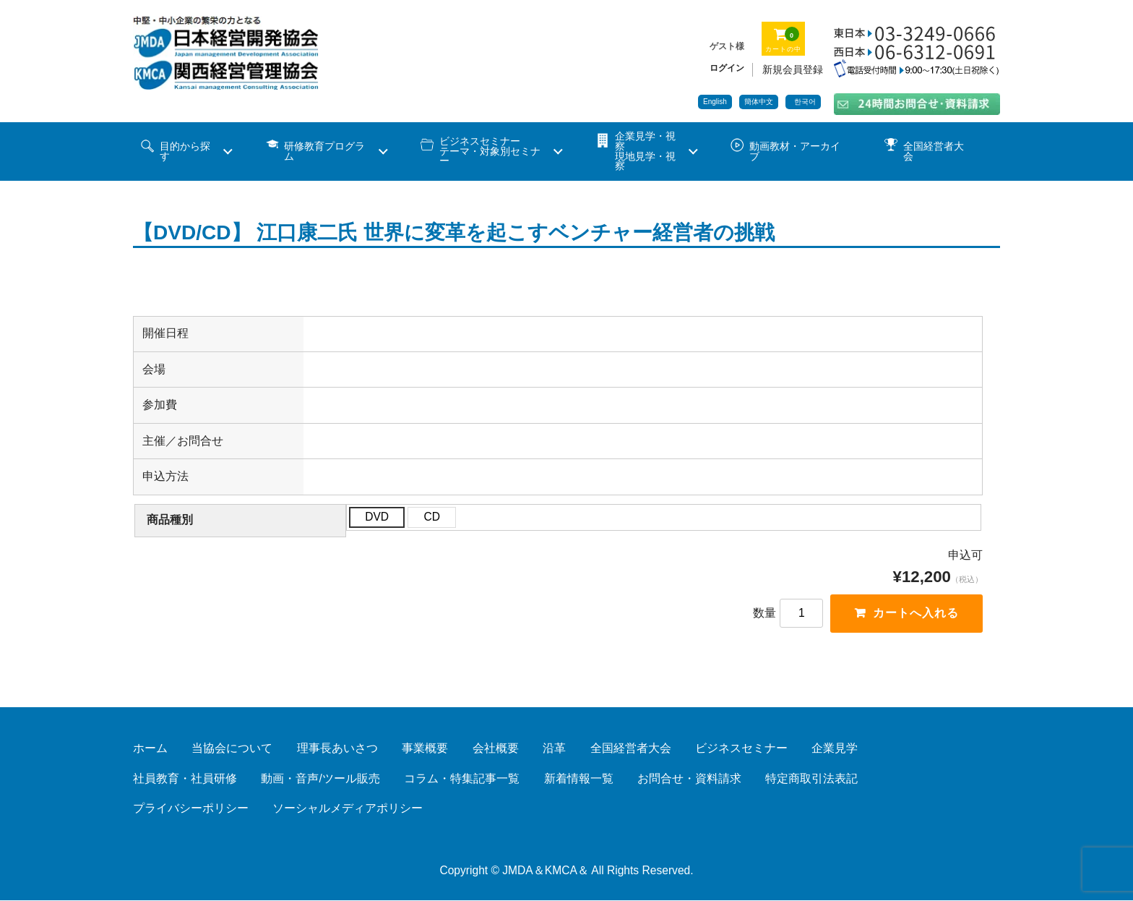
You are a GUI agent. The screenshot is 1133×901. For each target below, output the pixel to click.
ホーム (150, 749)
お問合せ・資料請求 (689, 779)
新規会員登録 (792, 69)
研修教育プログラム (324, 151)
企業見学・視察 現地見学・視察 (645, 151)
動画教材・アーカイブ (794, 151)
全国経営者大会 (933, 151)
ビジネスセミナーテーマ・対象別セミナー (489, 151)
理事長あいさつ (337, 749)
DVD (377, 517)
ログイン (727, 68)
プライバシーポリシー (191, 809)
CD (431, 517)
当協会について (231, 749)
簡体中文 (758, 102)
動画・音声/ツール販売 (320, 779)
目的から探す (185, 151)
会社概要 (496, 749)
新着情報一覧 (578, 779)
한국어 (805, 102)
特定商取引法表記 (811, 779)
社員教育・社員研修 (185, 779)
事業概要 (425, 749)
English (715, 102)
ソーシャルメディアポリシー (347, 809)
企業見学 (834, 749)
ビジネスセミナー (741, 749)
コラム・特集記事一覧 (462, 779)
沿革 (554, 749)
